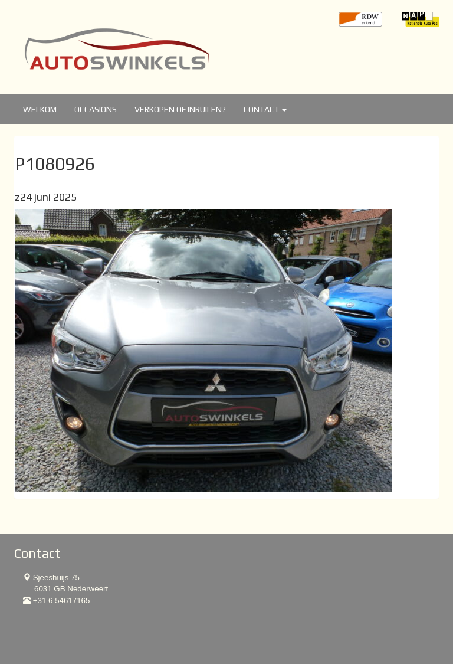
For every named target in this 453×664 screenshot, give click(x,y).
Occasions (95, 109)
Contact (265, 109)
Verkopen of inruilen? (180, 109)
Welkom (40, 109)
